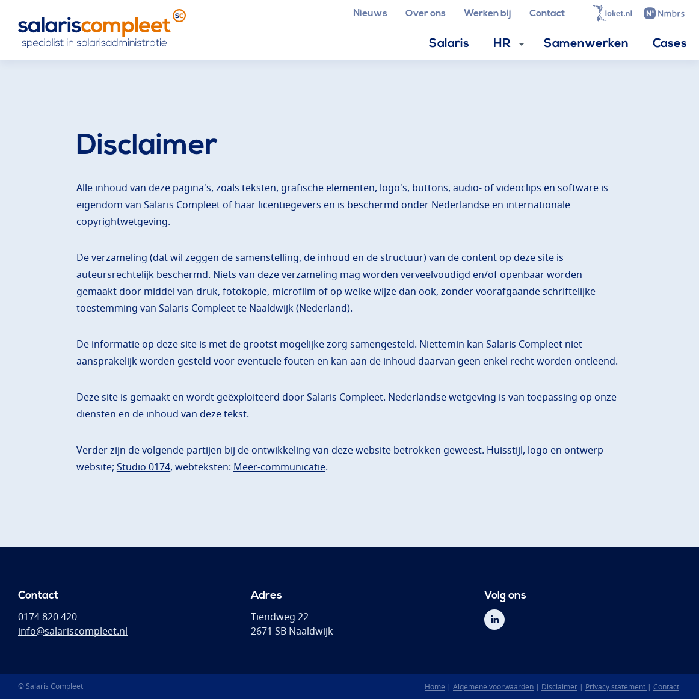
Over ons (425, 14)
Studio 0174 (143, 466)
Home (435, 687)
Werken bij (487, 14)
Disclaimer (559, 687)
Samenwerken (586, 44)
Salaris (449, 44)
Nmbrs (664, 13)
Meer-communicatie (279, 466)
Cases (670, 44)
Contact (547, 14)
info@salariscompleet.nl (73, 631)
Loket (612, 13)
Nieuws (370, 14)
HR (502, 44)
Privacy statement (616, 687)
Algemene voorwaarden (493, 687)
